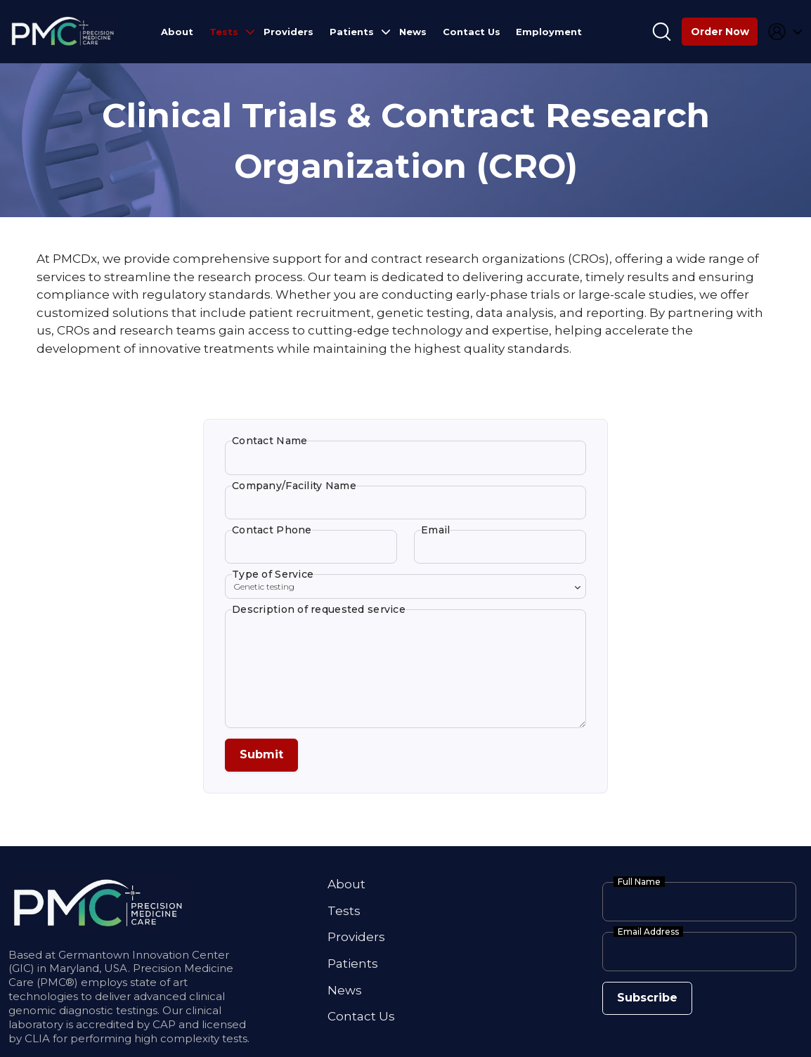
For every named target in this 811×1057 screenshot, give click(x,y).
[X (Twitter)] (113, 1036)
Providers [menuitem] (288, 31)
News (344, 915)
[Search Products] (661, 31)
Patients (352, 890)
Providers (356, 865)
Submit (255, 689)
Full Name (639, 813)
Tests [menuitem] (223, 31)
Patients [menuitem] (352, 31)
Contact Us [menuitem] (471, 31)
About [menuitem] (177, 31)
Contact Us (361, 940)
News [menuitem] (413, 31)
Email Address (648, 862)
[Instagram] (94, 1036)
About (346, 815)
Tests (344, 840)
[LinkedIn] (77, 1036)
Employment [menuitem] (549, 31)
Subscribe (639, 925)
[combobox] (405, 558)
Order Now (720, 31)
